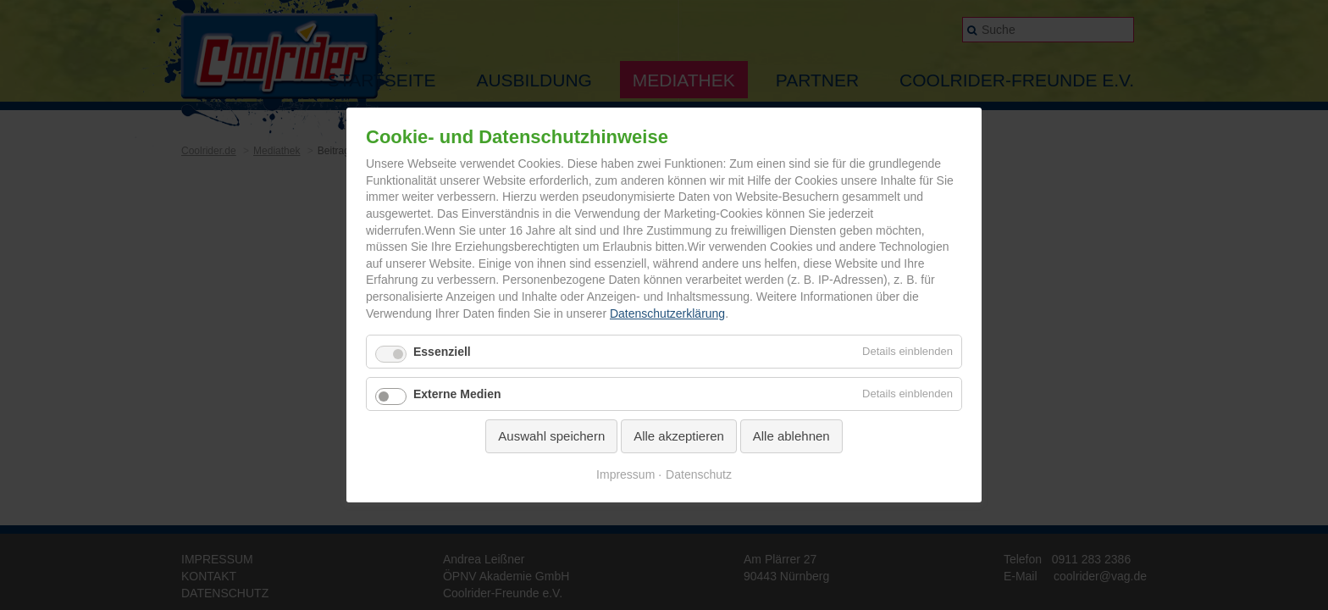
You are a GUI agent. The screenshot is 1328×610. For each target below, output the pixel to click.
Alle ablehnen (791, 436)
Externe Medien (457, 394)
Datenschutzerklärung (667, 313)
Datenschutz (699, 474)
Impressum (625, 474)
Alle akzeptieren (679, 436)
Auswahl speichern (551, 436)
